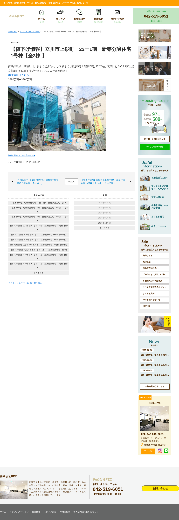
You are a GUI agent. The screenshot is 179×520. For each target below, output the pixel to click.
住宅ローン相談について (154, 139)
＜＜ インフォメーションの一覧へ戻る (25, 283)
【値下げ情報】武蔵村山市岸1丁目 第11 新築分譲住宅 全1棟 (38, 250)
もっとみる (38, 272)
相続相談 (147, 306)
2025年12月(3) (104, 223)
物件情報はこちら (18, 75)
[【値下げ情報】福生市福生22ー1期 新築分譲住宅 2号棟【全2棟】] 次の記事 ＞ (103, 182)
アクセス (148, 451)
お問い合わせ (117, 16)
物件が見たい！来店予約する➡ (21, 155)
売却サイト (147, 255)
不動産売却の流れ (150, 268)
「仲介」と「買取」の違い (154, 274)
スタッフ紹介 (50, 512)
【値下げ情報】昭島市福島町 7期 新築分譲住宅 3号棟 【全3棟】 (39, 210)
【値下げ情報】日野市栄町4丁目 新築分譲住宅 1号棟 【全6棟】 (38, 239)
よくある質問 (148, 293)
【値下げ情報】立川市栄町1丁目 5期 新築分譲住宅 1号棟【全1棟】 (38, 228)
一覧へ (71, 181)
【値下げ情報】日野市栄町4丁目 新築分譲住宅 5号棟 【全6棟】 (38, 234)
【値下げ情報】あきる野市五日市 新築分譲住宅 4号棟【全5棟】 (38, 245)
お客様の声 (79, 16)
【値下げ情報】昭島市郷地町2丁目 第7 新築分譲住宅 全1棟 (39, 203)
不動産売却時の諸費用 (152, 281)
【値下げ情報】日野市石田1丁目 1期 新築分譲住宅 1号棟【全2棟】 (38, 266)
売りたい (60, 16)
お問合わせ (65, 512)
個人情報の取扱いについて (86, 512)
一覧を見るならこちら (155, 386)
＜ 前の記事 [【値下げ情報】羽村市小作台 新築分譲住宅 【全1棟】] (39, 182)
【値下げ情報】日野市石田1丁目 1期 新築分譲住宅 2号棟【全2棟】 (38, 257)
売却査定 (147, 262)
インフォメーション (19, 512)
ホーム (41, 16)
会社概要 (98, 16)
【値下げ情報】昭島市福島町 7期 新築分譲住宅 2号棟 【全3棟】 (39, 219)
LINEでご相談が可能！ (155, 147)
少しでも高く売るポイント (154, 287)
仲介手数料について (151, 300)
